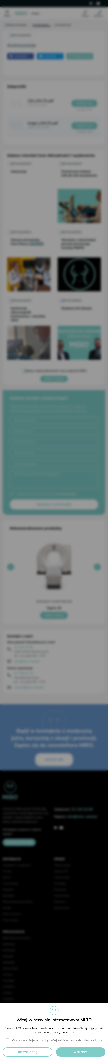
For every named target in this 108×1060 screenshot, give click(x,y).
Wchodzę (80, 1052)
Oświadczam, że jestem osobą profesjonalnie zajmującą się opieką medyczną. (57, 1040)
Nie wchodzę (27, 1052)
